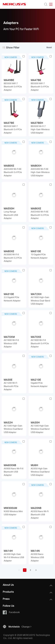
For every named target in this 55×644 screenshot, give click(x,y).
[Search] (46, 4)
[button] (19, 570)
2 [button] (30, 570)
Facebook (11, 612)
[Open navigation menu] (51, 4)
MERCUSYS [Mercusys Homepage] (14, 4)
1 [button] (24, 570)
